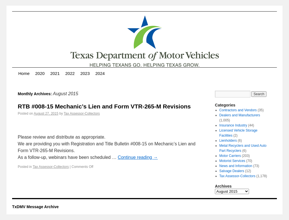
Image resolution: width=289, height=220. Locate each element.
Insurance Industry (233, 125)
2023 (85, 73)
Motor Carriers (230, 156)
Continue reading (138, 157)
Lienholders (228, 141)
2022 (70, 73)
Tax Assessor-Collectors (82, 113)
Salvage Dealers (231, 171)
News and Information (235, 166)
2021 (54, 73)
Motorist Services (232, 161)
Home (24, 73)
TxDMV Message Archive (35, 207)
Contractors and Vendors (238, 110)
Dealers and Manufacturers (239, 115)
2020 (40, 73)
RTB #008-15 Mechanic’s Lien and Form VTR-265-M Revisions (104, 106)
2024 (100, 73)
